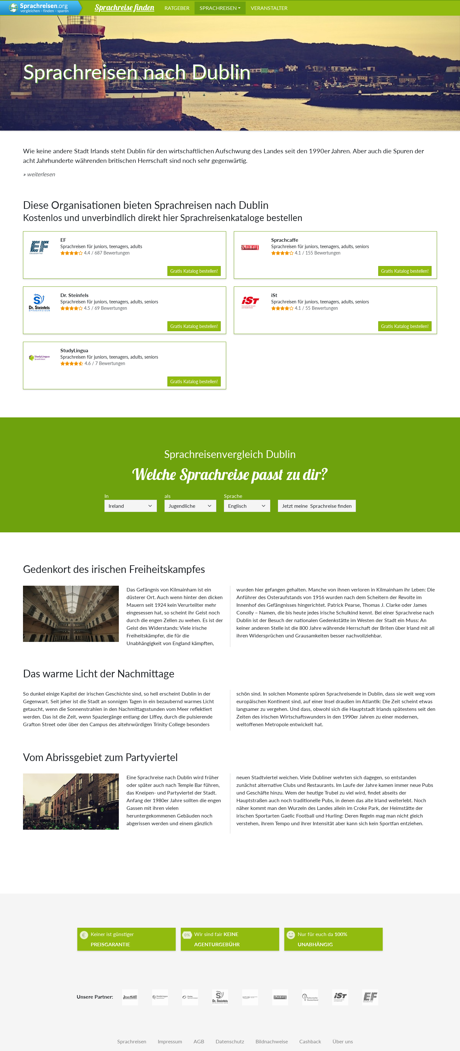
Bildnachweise (272, 1041)
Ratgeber (177, 8)
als (168, 496)
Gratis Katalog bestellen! (194, 271)
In (106, 496)
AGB (199, 1041)
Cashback (310, 1041)
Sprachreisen (218, 8)
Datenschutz (230, 1041)
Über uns (343, 1041)
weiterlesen (41, 174)
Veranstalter (269, 8)
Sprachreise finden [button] (124, 7)
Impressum (170, 1041)
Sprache (233, 496)
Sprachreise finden (317, 506)
